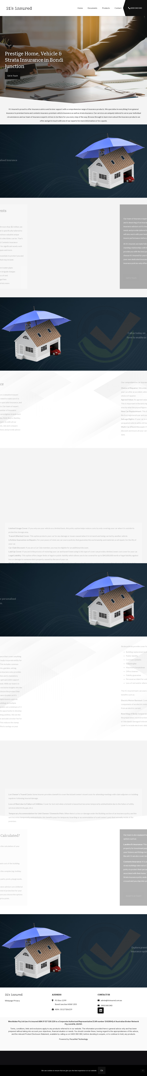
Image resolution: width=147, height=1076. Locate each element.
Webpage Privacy (12, 1000)
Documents (92, 8)
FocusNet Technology (79, 1039)
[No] (142, 1071)
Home (80, 8)
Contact (118, 8)
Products (106, 8)
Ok (102, 1070)
